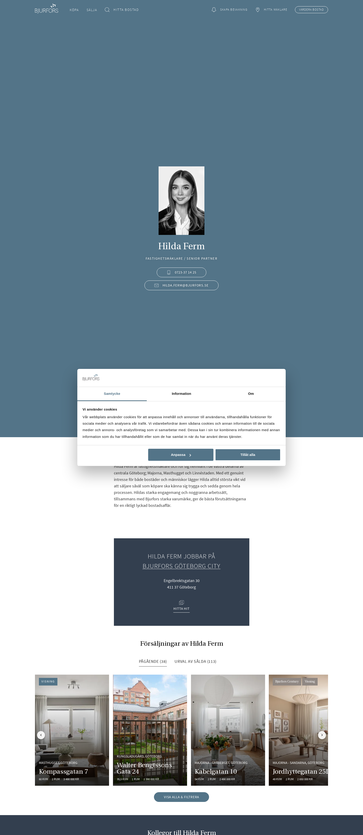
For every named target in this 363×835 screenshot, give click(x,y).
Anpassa (181, 455)
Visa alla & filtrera (181, 797)
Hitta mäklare (271, 9)
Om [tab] (251, 394)
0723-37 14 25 (181, 272)
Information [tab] (181, 394)
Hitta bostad (122, 9)
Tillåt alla (247, 455)
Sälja (92, 10)
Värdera (311, 9)
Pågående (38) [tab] (153, 661)
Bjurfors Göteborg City (182, 566)
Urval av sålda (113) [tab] (195, 661)
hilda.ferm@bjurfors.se (181, 285)
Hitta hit (181, 605)
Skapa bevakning (229, 9)
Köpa (74, 10)
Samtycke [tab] (112, 394)
